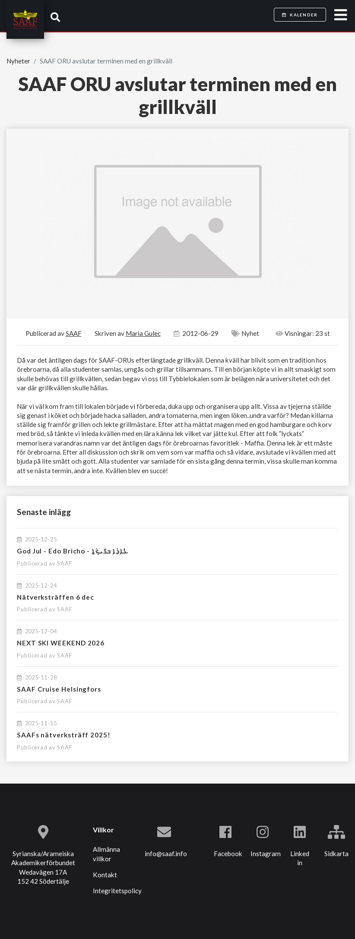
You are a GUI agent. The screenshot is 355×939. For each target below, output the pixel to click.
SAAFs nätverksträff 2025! (64, 735)
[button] (55, 17)
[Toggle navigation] (340, 15)
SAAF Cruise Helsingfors (59, 689)
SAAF (65, 563)
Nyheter (18, 61)
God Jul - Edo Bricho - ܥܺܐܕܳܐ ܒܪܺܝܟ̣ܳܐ (72, 551)
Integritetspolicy (117, 891)
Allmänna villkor (106, 853)
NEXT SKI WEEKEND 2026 (61, 643)
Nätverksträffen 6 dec (55, 597)
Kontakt (105, 875)
